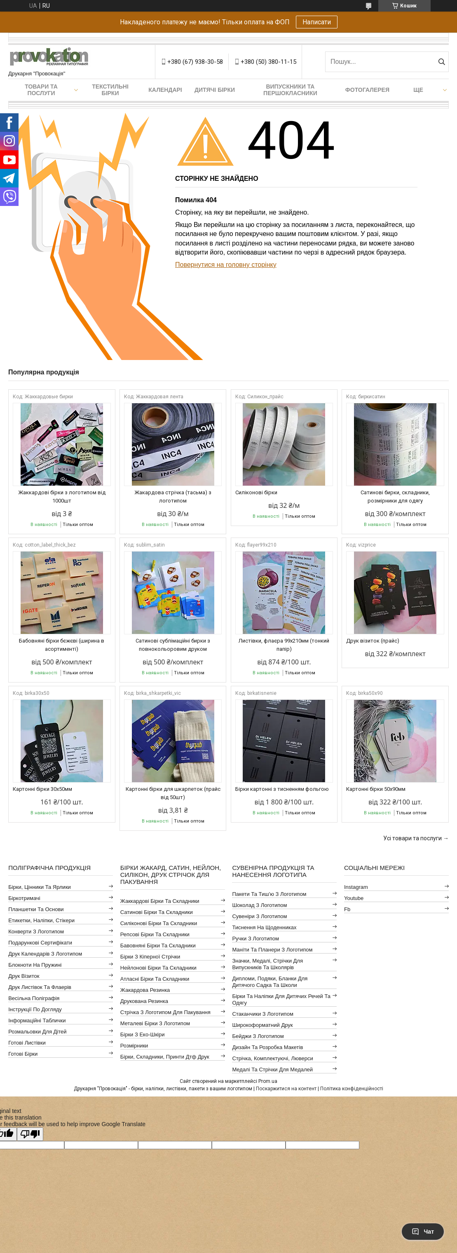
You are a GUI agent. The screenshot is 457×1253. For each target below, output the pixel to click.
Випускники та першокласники (290, 89)
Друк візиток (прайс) (372, 641)
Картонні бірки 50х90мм (375, 789)
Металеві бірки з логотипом (155, 1023)
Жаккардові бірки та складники (159, 901)
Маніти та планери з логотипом (272, 950)
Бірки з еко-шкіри (142, 1034)
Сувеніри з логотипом (259, 916)
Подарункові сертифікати (40, 943)
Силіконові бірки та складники (158, 923)
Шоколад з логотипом (259, 905)
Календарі (165, 89)
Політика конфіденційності (351, 1089)
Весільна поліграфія (33, 998)
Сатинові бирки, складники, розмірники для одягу (395, 496)
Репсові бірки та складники (155, 934)
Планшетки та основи (35, 909)
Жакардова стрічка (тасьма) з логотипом (172, 496)
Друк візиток (23, 976)
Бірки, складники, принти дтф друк (164, 1057)
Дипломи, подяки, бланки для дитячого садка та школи (269, 981)
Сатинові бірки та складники (156, 912)
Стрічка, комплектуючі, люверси (272, 1058)
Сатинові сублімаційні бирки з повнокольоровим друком (173, 645)
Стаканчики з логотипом (262, 1014)
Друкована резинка (144, 1001)
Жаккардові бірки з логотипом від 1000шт (61, 496)
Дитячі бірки (215, 89)
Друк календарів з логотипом (45, 954)
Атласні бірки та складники (154, 979)
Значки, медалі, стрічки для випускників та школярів (267, 964)
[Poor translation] (30, 1134)
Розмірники (134, 1046)
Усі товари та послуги (412, 838)
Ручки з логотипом (255, 938)
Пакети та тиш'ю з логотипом (269, 894)
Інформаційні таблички (37, 1020)
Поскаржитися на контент (286, 1089)
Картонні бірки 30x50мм (42, 789)
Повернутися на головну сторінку (226, 264)
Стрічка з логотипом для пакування (165, 1012)
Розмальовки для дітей (37, 1032)
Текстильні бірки (110, 89)
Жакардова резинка (145, 990)
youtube (353, 898)
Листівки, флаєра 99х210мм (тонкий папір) (284, 645)
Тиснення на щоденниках (264, 927)
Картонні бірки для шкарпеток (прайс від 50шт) (173, 793)
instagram (356, 887)
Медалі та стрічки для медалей (272, 1069)
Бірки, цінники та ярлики (39, 887)
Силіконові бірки (256, 492)
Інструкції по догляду (35, 1009)
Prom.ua (267, 1081)
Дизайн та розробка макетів (267, 1047)
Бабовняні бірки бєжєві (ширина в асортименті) (61, 645)
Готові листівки (27, 1043)
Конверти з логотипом (36, 931)
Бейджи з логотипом (258, 1036)
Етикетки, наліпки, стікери (41, 920)
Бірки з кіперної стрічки (150, 957)
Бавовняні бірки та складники (158, 945)
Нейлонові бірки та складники (158, 968)
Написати (316, 22)
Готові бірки (22, 1054)
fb (347, 909)
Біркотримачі (24, 898)
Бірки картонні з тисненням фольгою (282, 789)
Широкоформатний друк (262, 1025)
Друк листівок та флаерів (39, 987)
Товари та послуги (41, 89)
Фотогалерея (367, 89)
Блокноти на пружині (34, 965)
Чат (423, 1231)
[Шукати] (441, 61)
